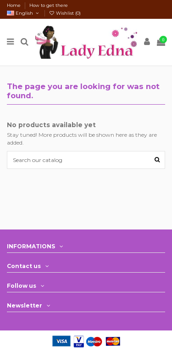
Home (14, 5)
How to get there (48, 5)
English (23, 13)
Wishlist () (65, 13)
